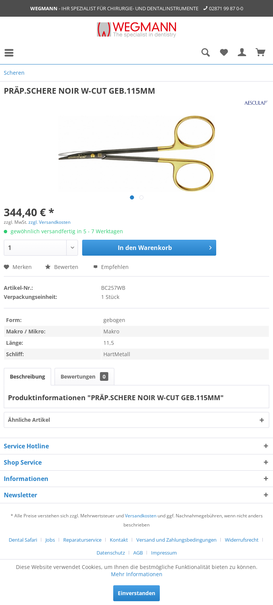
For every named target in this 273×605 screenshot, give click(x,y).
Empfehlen (111, 266)
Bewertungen (84, 376)
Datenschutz (111, 552)
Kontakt (119, 539)
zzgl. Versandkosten (49, 222)
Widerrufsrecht (242, 539)
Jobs (50, 539)
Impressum (164, 552)
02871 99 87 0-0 (226, 8)
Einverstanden (136, 593)
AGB (138, 552)
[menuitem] (11, 52)
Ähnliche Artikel (29, 419)
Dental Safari (23, 539)
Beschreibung (27, 376)
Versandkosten (140, 515)
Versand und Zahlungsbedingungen (176, 539)
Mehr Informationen (136, 574)
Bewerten (62, 266)
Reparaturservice (82, 539)
